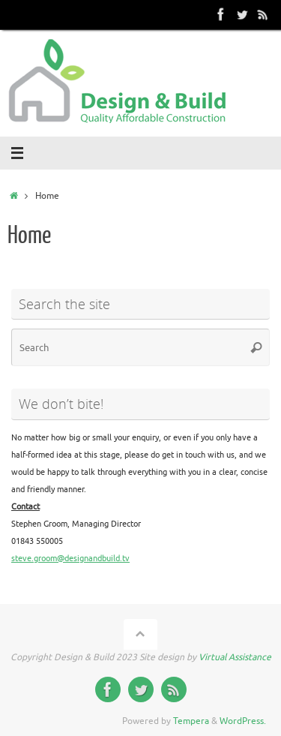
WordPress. (243, 721)
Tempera (191, 721)
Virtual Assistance (235, 657)
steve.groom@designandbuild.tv (70, 558)
